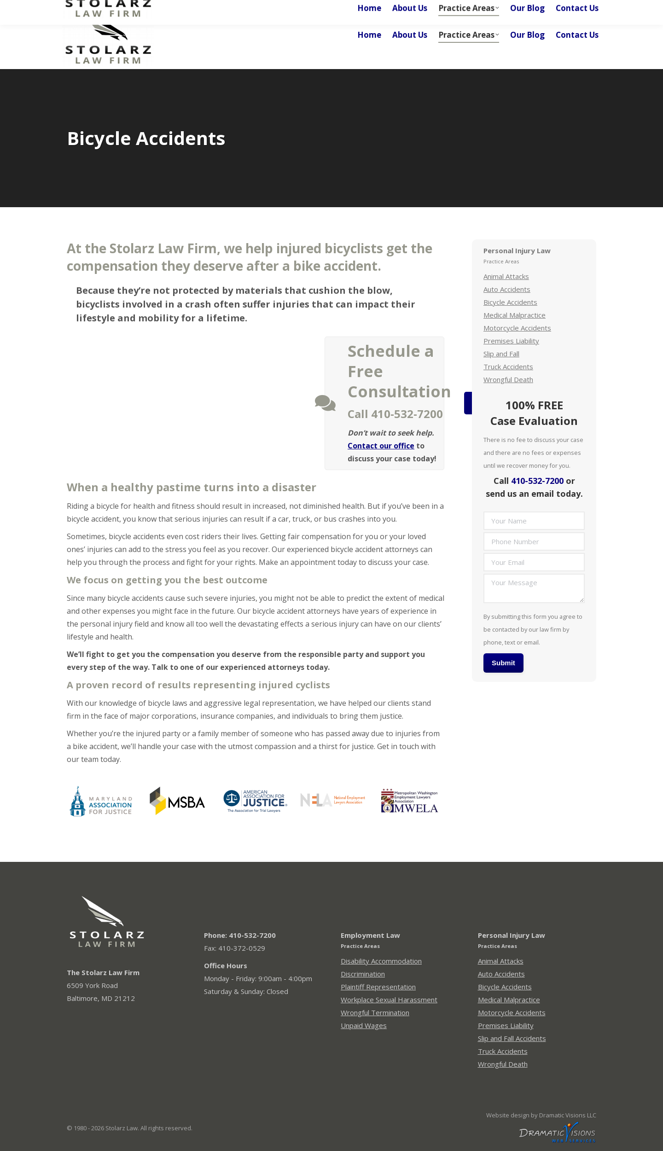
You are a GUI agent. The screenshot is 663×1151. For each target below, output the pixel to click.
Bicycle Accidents (510, 302)
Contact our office (381, 446)
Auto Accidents (506, 289)
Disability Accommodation (381, 960)
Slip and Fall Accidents (512, 1038)
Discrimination (363, 973)
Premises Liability (511, 340)
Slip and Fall (501, 353)
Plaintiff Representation (378, 986)
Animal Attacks (506, 276)
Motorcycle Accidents (517, 327)
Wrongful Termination (375, 1012)
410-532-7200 (537, 480)
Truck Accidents (508, 366)
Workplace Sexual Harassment (389, 999)
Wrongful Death (508, 379)
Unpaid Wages (364, 1025)
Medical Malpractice (514, 315)
